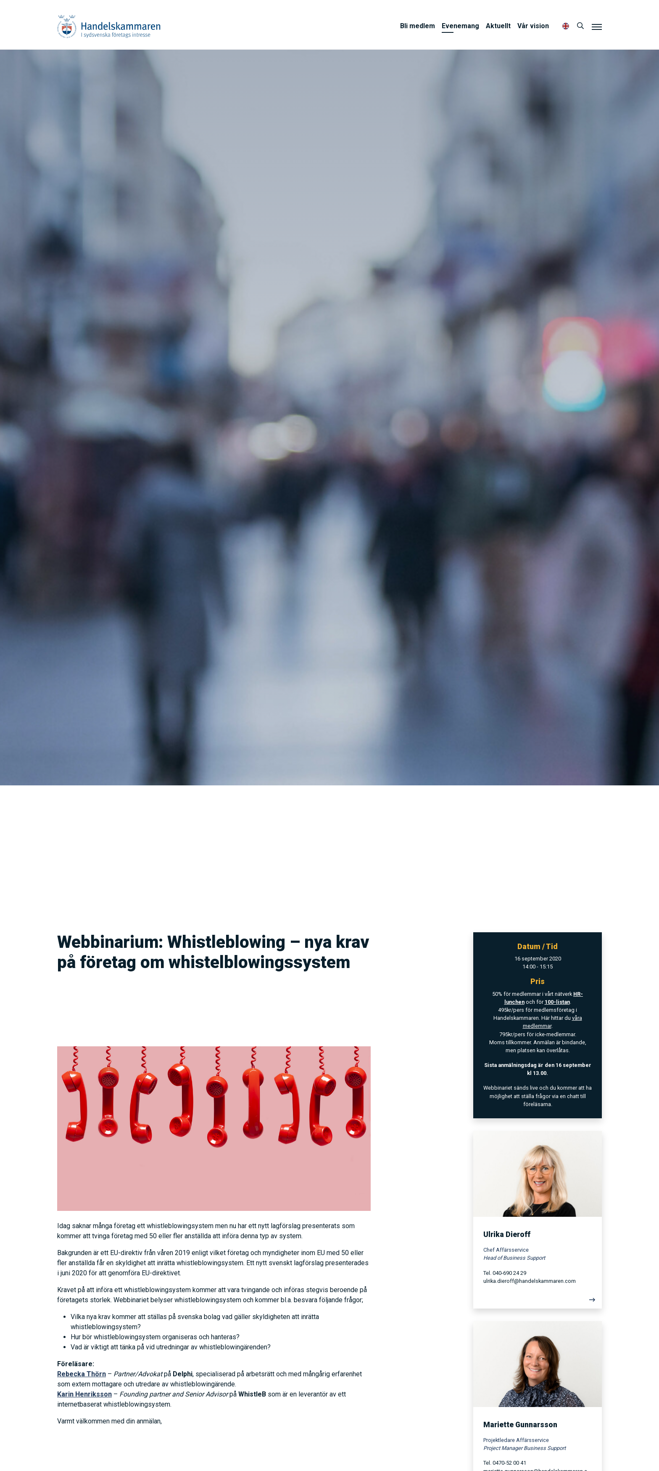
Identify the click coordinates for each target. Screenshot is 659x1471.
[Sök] (580, 26)
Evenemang (460, 26)
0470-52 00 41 (509, 1463)
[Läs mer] (537, 1302)
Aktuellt (498, 26)
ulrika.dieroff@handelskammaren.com (529, 1281)
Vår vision (533, 26)
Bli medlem (417, 26)
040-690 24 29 (509, 1273)
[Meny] (596, 26)
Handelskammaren (109, 26)
